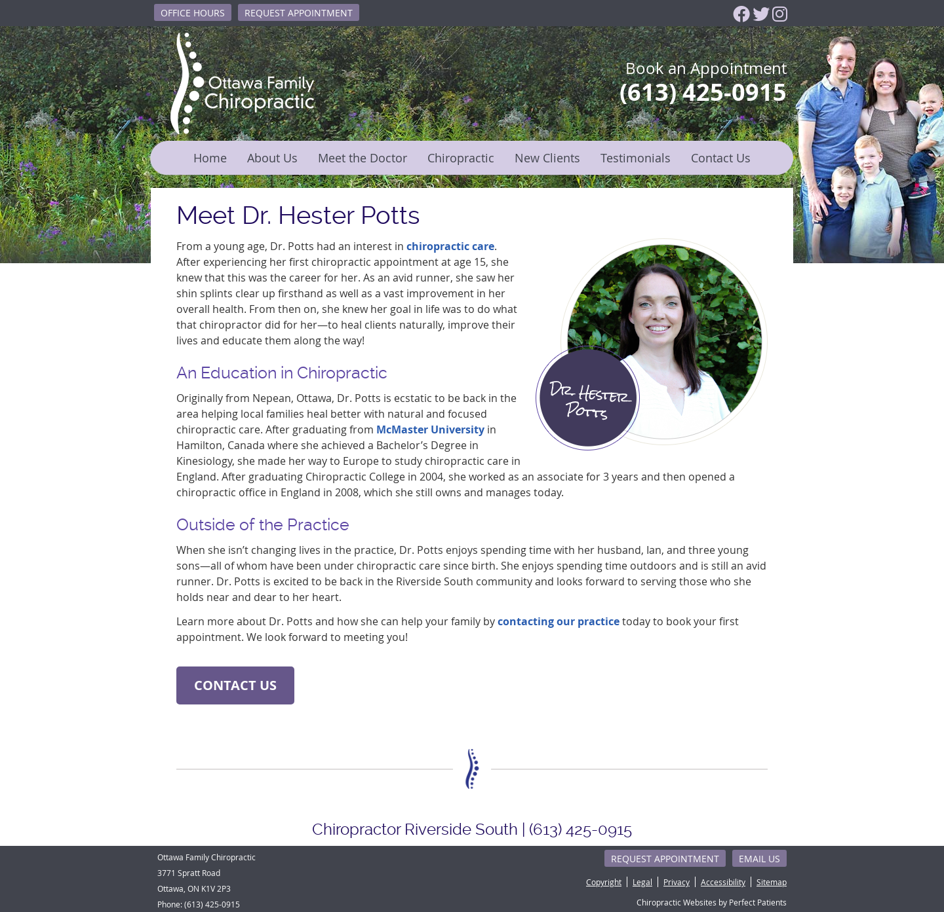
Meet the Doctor (362, 158)
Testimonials (635, 158)
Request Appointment (299, 13)
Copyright (603, 882)
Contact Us (721, 158)
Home (210, 158)
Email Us (759, 858)
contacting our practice (559, 621)
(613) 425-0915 (212, 904)
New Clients (547, 158)
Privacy (676, 882)
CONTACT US (235, 685)
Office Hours (193, 13)
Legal (642, 882)
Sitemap (772, 882)
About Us (272, 158)
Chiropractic (460, 158)
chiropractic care (450, 246)
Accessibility (723, 882)
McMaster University (430, 429)
